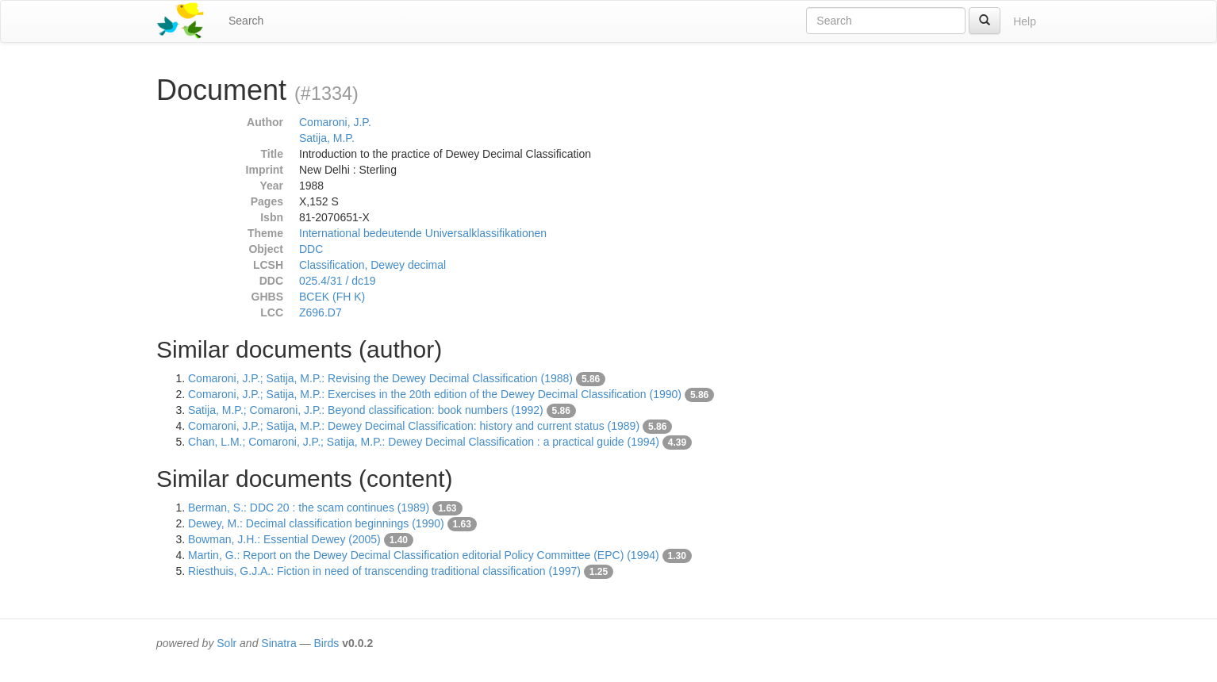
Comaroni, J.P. (335, 122)
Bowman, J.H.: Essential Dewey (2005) (284, 539)
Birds (326, 643)
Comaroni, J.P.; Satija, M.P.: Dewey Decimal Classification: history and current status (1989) (413, 426)
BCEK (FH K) (332, 296)
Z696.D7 (320, 312)
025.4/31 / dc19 (337, 280)
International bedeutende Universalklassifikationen (423, 233)
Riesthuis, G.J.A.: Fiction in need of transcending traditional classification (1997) (384, 571)
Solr (226, 643)
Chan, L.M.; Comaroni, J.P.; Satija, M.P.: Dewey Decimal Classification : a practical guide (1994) (423, 441)
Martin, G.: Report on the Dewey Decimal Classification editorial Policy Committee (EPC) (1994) (423, 555)
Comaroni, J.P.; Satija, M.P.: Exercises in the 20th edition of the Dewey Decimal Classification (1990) (434, 394)
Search (245, 20)
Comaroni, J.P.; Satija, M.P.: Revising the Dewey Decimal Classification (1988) (380, 378)
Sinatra (278, 643)
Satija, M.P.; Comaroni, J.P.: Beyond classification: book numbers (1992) (365, 410)
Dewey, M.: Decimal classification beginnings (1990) (316, 523)
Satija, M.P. (327, 138)
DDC (311, 249)
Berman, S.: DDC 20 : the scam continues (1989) (308, 507)
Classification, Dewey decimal (372, 265)
